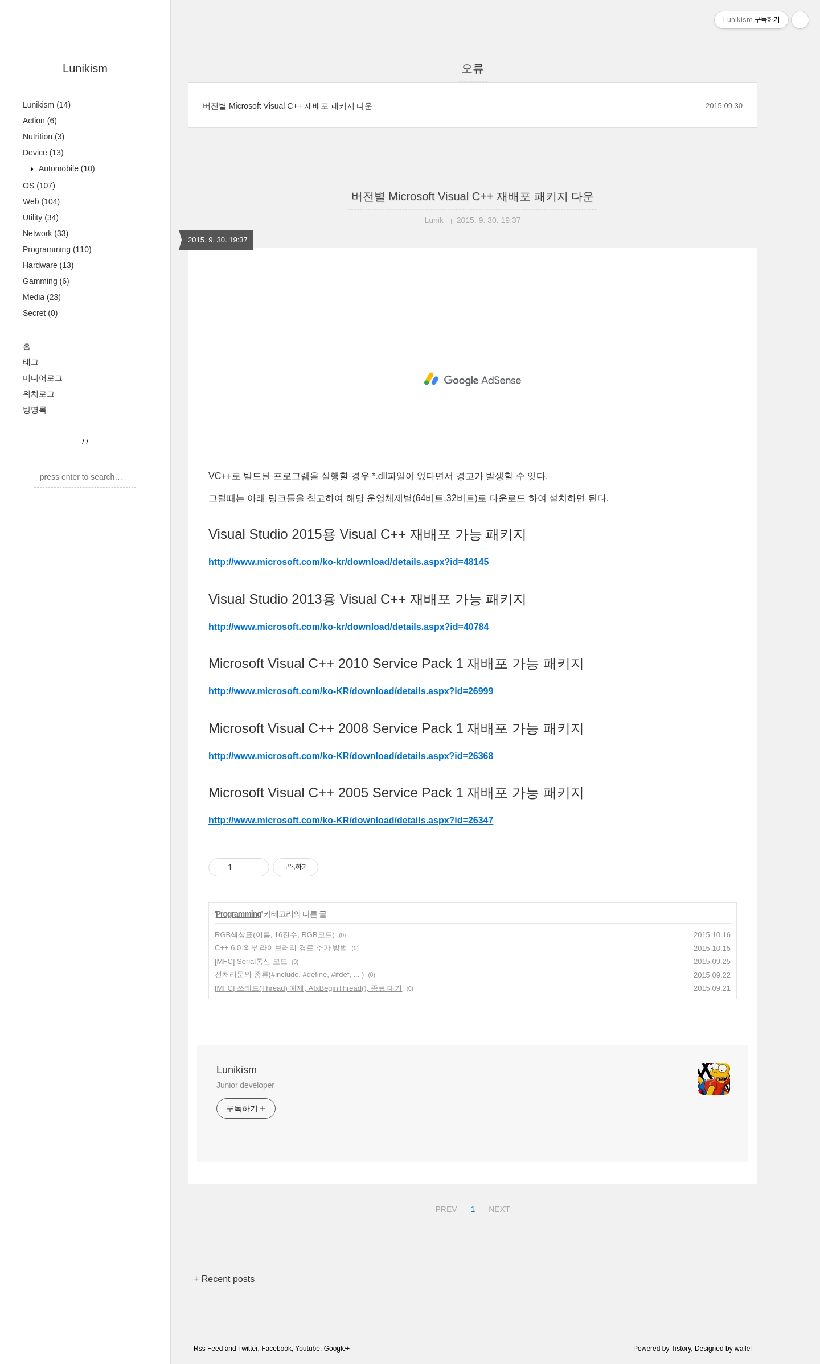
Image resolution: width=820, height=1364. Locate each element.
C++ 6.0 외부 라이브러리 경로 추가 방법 (281, 947)
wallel (743, 1349)
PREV (444, 1207)
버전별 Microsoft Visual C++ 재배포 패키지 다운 (287, 105)
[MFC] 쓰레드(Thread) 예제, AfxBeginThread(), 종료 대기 (308, 988)
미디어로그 (43, 377)
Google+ (337, 1349)
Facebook (276, 1349)
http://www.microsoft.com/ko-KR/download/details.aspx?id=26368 (350, 756)
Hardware (48, 265)
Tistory (681, 1349)
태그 (31, 361)
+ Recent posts (224, 1279)
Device (43, 152)
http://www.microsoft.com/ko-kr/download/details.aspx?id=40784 (348, 627)
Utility (41, 217)
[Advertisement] (472, 379)
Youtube (307, 1349)
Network (45, 233)
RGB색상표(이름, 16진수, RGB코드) (275, 934)
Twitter (248, 1349)
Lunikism (85, 68)
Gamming (46, 281)
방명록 (35, 409)
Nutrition (43, 136)
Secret (40, 313)
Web (41, 201)
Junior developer (245, 1085)
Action (40, 120)
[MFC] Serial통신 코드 (251, 961)
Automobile (65, 168)
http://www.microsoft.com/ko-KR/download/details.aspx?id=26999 (350, 691)
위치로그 (39, 393)
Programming (57, 249)
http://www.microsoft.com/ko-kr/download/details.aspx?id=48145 (348, 562)
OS (39, 185)
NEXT (498, 1207)
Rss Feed (208, 1349)
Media (42, 297)
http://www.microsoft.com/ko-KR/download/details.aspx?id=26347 (350, 820)
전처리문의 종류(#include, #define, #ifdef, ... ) (289, 974)
